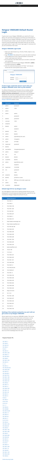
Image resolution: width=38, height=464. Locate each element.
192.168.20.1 (5, 450)
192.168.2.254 (5, 454)
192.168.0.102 (5, 388)
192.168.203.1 (5, 373)
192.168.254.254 (6, 367)
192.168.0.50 (5, 437)
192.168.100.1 (5, 356)
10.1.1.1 (4, 405)
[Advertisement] (19, 17)
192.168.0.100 (5, 379)
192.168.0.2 (5, 382)
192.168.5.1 (5, 433)
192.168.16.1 (5, 416)
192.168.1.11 (5, 412)
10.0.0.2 (4, 397)
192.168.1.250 (5, 446)
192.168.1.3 (5, 386)
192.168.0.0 (5, 407)
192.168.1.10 (5, 390)
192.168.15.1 (5, 371)
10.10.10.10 (5, 420)
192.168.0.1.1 (5, 354)
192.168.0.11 (5, 444)
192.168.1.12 (5, 448)
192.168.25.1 (5, 441)
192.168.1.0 (5, 351)
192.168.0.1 (10, 55)
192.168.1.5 (5, 396)
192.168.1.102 (5, 429)
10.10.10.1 (5, 403)
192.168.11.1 (5, 384)
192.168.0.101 (5, 381)
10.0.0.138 (5, 401)
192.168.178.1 (5, 375)
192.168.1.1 (5, 341)
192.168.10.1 (5, 345)
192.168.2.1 (5, 347)
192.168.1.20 (5, 392)
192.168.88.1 (5, 409)
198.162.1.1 (5, 418)
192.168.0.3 (5, 427)
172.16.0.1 (5, 442)
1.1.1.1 (4, 364)
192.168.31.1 (5, 414)
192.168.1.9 (5, 439)
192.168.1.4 (5, 394)
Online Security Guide (7, 459)
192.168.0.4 (5, 456)
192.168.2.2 (5, 422)
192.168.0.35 (5, 426)
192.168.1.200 (5, 431)
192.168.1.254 (5, 352)
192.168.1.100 (5, 377)
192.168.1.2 (5, 366)
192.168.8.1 (5, 358)
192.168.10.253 (6, 411)
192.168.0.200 (5, 435)
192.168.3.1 (5, 399)
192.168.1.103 (5, 452)
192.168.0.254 (5, 369)
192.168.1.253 (5, 424)
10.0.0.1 (4, 349)
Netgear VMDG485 (6, 99)
